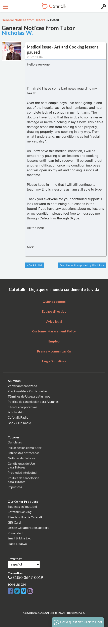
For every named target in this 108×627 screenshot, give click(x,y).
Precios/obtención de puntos (27, 391)
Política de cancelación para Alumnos (33, 401)
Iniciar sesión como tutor (25, 447)
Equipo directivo (54, 311)
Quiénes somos (54, 301)
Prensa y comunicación (54, 351)
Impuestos (15, 487)
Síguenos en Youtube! (22, 506)
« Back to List (34, 265)
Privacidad (15, 533)
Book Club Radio (19, 423)
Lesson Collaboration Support (28, 527)
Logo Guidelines (54, 361)
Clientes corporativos (22, 407)
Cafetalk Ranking (20, 512)
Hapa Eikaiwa (17, 543)
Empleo (54, 341)
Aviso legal (54, 321)
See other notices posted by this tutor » (82, 265)
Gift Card (14, 522)
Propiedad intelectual (22, 472)
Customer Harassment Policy (54, 331)
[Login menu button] (103, 6)
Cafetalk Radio (18, 417)
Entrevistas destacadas (23, 453)
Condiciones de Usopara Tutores (21, 465)
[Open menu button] (5, 6)
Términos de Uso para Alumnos (29, 396)
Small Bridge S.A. (19, 538)
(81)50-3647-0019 (27, 577)
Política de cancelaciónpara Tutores (23, 480)
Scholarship (15, 412)
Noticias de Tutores (21, 458)
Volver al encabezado (22, 386)
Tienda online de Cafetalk (25, 517)
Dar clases (15, 442)
